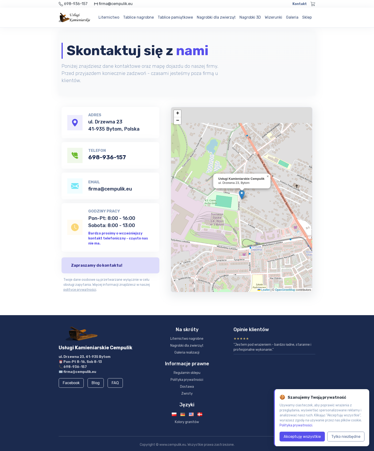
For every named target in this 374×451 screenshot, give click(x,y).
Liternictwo (109, 17)
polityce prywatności (79, 290)
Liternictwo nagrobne (186, 339)
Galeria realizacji (186, 352)
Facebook (71, 383)
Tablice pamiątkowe (175, 17)
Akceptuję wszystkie (302, 436)
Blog (96, 383)
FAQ (115, 383)
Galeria (292, 17)
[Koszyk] (313, 3)
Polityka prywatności (187, 380)
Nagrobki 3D (250, 17)
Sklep (307, 17)
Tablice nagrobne (138, 17)
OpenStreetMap (285, 290)
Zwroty (187, 394)
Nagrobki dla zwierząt (216, 17)
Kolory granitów (187, 422)
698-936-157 (107, 157)
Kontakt (299, 4)
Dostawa (187, 387)
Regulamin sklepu (187, 373)
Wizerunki (273, 17)
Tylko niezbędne (345, 436)
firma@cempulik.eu (110, 189)
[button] (242, 195)
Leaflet (264, 290)
